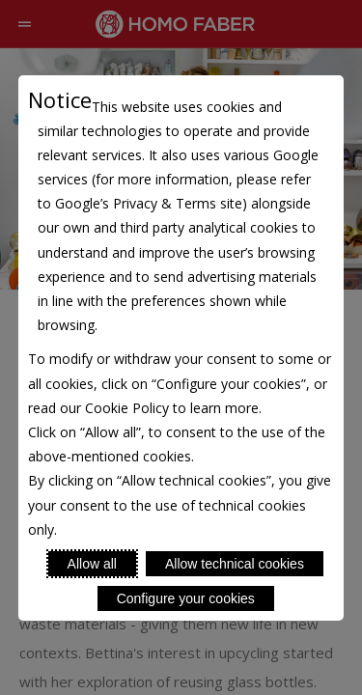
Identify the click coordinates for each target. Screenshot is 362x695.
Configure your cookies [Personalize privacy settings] (186, 598)
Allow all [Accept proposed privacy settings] (92, 563)
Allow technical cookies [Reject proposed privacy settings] (234, 563)
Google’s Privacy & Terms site (148, 203)
